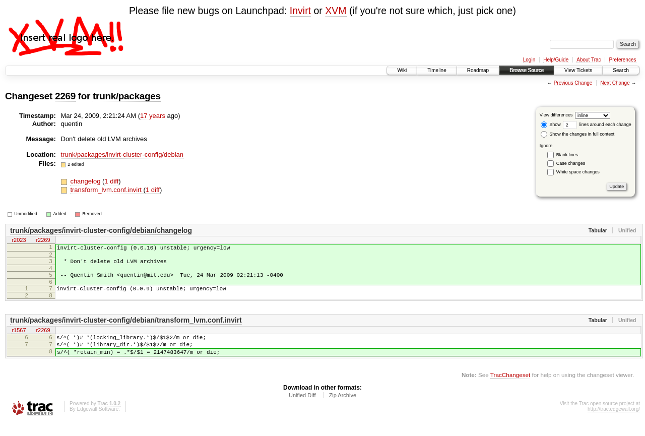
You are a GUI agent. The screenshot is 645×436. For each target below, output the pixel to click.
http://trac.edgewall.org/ (614, 422)
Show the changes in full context (578, 134)
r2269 (43, 241)
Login (529, 60)
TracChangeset (510, 388)
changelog (86, 181)
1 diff (111, 181)
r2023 (19, 241)
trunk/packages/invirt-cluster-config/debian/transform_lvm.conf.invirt (126, 328)
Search (621, 70)
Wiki (402, 70)
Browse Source (526, 70)
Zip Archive (342, 409)
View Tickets (578, 70)
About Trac (588, 60)
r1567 (19, 338)
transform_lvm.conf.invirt (106, 190)
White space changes (578, 171)
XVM (335, 10)
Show (551, 124)
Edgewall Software (97, 422)
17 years (152, 115)
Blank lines (567, 154)
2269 (65, 96)
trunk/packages (127, 96)
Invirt (300, 10)
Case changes (571, 163)
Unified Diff (302, 409)
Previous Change (573, 83)
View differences (556, 114)
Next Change (614, 83)
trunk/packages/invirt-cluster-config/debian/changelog (101, 230)
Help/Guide (555, 60)
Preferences (622, 60)
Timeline (436, 70)
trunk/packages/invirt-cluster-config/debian (122, 154)
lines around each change (597, 124)
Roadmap (478, 70)
